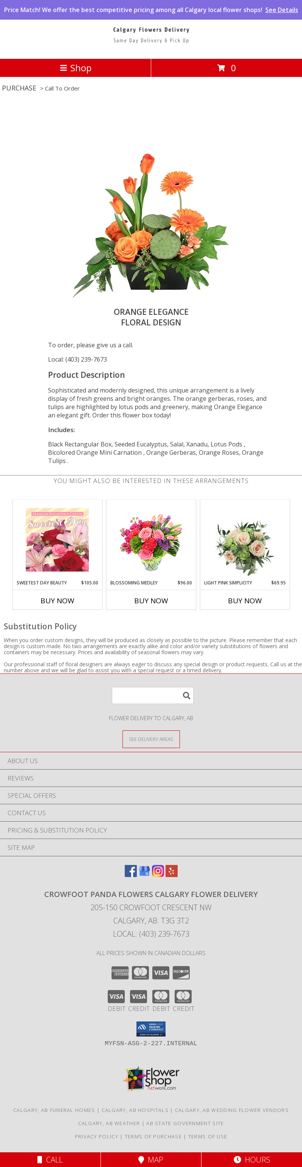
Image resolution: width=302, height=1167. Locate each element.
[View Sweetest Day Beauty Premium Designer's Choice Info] (57, 539)
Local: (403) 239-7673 (77, 359)
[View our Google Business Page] (144, 874)
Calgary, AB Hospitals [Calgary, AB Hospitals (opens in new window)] (135, 1110)
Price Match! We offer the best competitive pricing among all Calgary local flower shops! (151, 10)
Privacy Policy (96, 1136)
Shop (75, 67)
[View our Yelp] (172, 874)
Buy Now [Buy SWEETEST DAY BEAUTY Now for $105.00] (57, 601)
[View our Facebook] (131, 874)
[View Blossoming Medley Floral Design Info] (151, 539)
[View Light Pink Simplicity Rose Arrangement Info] (244, 539)
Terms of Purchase (153, 1136)
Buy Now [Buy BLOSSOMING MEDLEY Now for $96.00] (151, 601)
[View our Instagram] (158, 874)
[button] (151, 1029)
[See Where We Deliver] (151, 738)
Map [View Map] (150, 1160)
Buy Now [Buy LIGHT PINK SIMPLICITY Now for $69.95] (245, 601)
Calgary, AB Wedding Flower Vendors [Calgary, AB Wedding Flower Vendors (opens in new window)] (232, 1110)
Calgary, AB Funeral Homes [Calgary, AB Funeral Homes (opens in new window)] (54, 1110)
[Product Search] (153, 695)
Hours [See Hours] (252, 1160)
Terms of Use (208, 1136)
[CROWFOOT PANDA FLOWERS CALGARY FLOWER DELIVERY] (151, 47)
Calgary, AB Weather (109, 1123)
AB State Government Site (185, 1123)
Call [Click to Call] (50, 1160)
